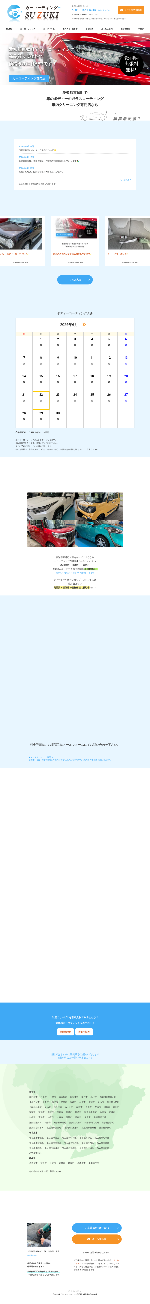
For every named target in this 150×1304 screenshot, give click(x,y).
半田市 (79, 1107)
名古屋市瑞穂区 (36, 1143)
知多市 (48, 1123)
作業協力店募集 (37, 184)
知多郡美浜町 (108, 1123)
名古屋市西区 (53, 1138)
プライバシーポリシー (75, 1292)
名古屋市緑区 (35, 1148)
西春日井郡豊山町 (108, 1097)
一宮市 (53, 1097)
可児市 (43, 1164)
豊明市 (60, 1112)
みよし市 (69, 1107)
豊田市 (89, 1107)
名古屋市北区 (35, 1153)
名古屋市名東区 (69, 1148)
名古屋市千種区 (36, 1138)
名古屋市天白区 (52, 1148)
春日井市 (33, 1097)
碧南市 (78, 1117)
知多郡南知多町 (36, 1128)
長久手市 (58, 1107)
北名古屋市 (34, 1102)
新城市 (69, 1112)
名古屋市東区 (103, 1148)
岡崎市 (78, 1112)
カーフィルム (49, 29)
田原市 (51, 1112)
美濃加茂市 (93, 1164)
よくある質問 (106, 29)
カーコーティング (27, 29)
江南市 (64, 1102)
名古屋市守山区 (87, 1148)
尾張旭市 (74, 1097)
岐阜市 (62, 1164)
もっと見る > (125, 180)
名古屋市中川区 (71, 1143)
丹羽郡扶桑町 (35, 1107)
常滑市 (87, 1117)
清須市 (91, 1102)
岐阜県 (32, 1158)
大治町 (48, 1107)
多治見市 (33, 1164)
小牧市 (94, 1097)
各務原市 (81, 1164)
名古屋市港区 (103, 1143)
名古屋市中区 (86, 1138)
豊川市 (116, 1107)
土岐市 (53, 1164)
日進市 (43, 1097)
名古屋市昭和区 (102, 1138)
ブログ (141, 29)
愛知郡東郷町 (105, 1128)
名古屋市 (63, 1097)
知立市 (51, 1117)
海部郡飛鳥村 (35, 1123)
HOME (9, 29)
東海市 (32, 1112)
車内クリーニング (70, 29)
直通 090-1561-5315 (98, 1228)
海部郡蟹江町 (100, 1117)
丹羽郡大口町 (113, 1102)
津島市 (107, 1107)
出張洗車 (89, 29)
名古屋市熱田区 (54, 1143)
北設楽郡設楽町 (54, 1128)
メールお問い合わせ (133, 10)
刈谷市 (32, 1117)
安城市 (112, 1112)
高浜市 (41, 1117)
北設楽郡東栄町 (71, 1128)
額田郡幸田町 (90, 1112)
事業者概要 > (32, 1256)
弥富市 (103, 1112)
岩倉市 (46, 1102)
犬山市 (101, 1102)
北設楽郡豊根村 (89, 1128)
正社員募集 (23, 184)
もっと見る (75, 279)
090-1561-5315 (85, 10)
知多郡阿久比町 (92, 1123)
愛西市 (73, 1102)
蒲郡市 (41, 1112)
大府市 (60, 1117)
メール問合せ (99, 1240)
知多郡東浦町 (60, 1123)
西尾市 (69, 1117)
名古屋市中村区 (69, 1138)
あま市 (82, 1102)
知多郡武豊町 (75, 1123)
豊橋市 (98, 1107)
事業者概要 (125, 29)
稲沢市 (55, 1102)
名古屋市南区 (88, 1143)
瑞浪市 (71, 1164)
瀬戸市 (84, 1097)
